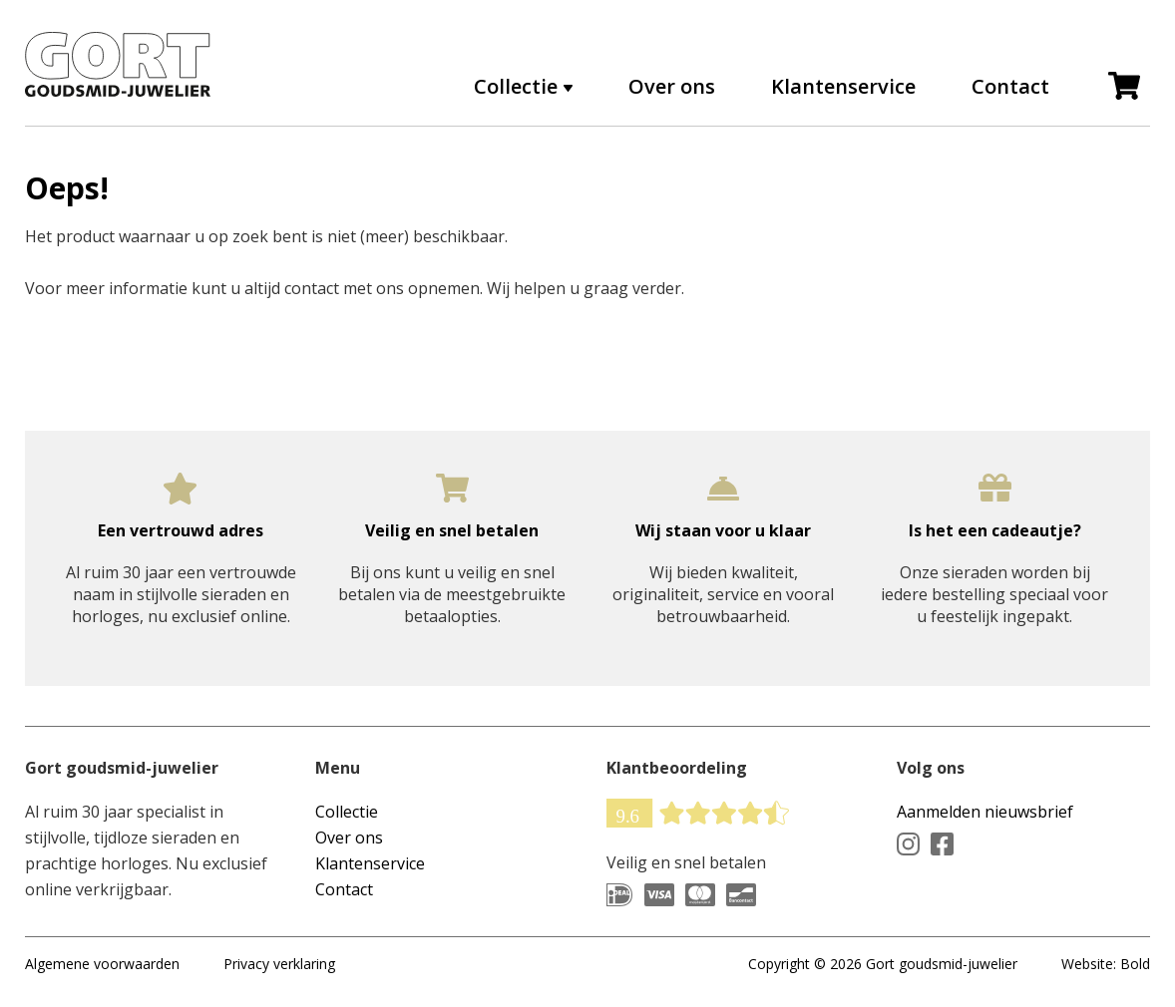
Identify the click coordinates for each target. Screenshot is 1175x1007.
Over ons (671, 87)
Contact (1010, 87)
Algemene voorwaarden (102, 963)
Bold (1135, 963)
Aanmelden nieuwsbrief (985, 812)
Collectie (516, 87)
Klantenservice (843, 87)
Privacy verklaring (279, 963)
